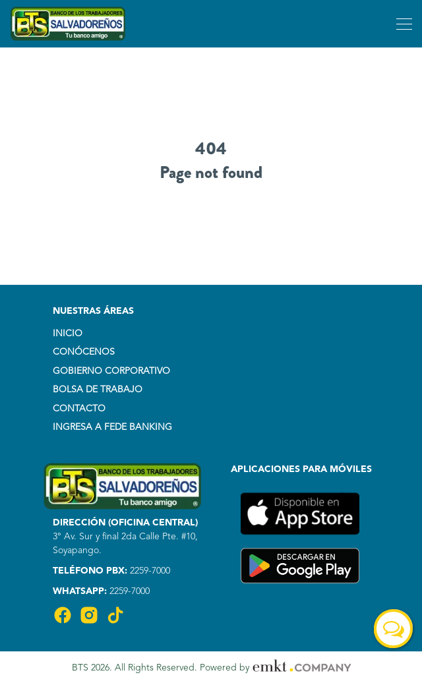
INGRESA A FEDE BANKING (112, 427)
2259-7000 (148, 571)
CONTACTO (79, 408)
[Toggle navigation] (402, 23)
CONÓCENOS (84, 352)
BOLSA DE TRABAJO (97, 389)
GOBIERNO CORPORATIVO (111, 371)
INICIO (67, 333)
